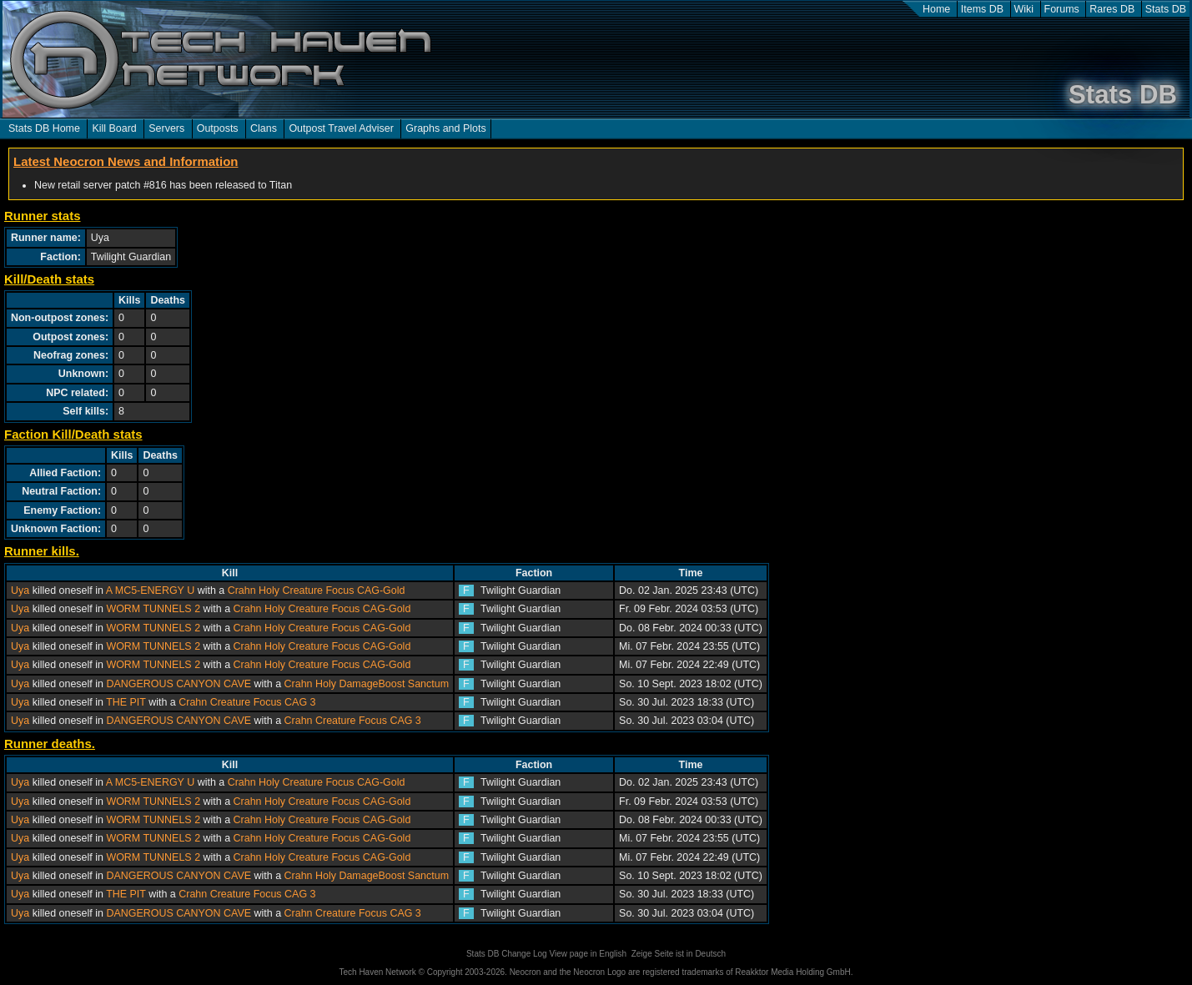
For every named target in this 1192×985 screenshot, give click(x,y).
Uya (20, 590)
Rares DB (1111, 9)
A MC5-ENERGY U (150, 590)
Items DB (982, 9)
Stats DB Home (44, 128)
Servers (166, 128)
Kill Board (114, 128)
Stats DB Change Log (506, 953)
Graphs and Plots (445, 128)
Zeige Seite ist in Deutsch (678, 953)
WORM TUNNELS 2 (153, 609)
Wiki (1024, 9)
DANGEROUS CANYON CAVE (178, 684)
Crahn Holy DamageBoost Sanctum (367, 684)
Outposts (218, 128)
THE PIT (126, 702)
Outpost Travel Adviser (341, 128)
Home (936, 9)
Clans (263, 128)
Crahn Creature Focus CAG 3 (247, 702)
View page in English (587, 953)
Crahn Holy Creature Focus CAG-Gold (316, 590)
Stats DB (1165, 9)
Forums (1061, 9)
